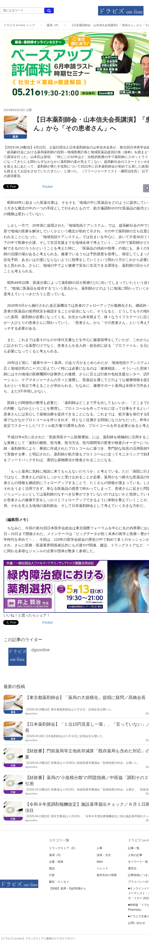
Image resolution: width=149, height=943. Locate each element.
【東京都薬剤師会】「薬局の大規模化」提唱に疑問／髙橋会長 (85, 697)
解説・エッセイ (59, 881)
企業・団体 (56, 861)
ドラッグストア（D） (63, 848)
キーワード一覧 (138, 861)
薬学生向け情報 (107, 875)
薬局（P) (52, 25)
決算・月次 (104, 855)
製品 (52, 868)
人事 (99, 848)
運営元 (132, 868)
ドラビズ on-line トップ (19, 25)
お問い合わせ (136, 923)
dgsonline (40, 649)
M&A (100, 861)
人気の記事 (135, 855)
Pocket (47, 187)
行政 (52, 875)
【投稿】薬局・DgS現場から (67, 888)
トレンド (102, 868)
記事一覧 (133, 848)
